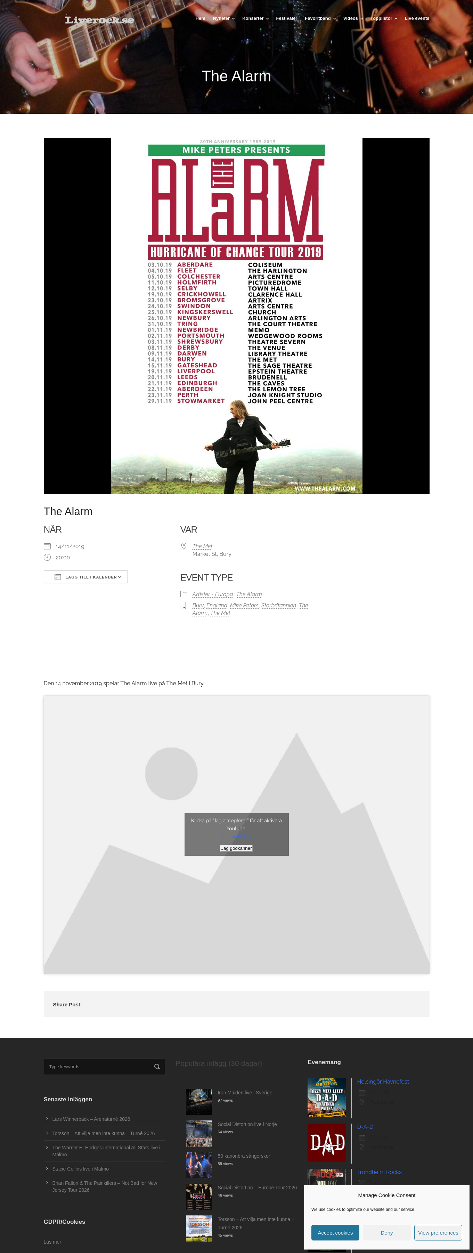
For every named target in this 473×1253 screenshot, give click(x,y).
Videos (350, 18)
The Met (203, 546)
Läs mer (53, 1242)
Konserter (252, 18)
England (216, 605)
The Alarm (249, 594)
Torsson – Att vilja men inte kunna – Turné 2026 (103, 1133)
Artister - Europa (213, 594)
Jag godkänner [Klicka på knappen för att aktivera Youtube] (236, 848)
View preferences (438, 1233)
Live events (417, 18)
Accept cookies (335, 1233)
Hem (200, 18)
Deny (387, 1233)
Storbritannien (278, 605)
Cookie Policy (236, 836)
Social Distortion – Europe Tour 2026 (257, 1187)
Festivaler (286, 18)
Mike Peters (244, 605)
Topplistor (381, 18)
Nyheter (221, 18)
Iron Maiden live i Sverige (245, 1092)
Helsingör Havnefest (383, 1081)
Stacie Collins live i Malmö (80, 1169)
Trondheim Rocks (379, 1172)
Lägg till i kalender (86, 577)
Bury (198, 605)
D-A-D (365, 1127)
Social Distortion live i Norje (247, 1124)
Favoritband (318, 18)
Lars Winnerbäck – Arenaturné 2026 (91, 1119)
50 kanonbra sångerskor (244, 1156)
